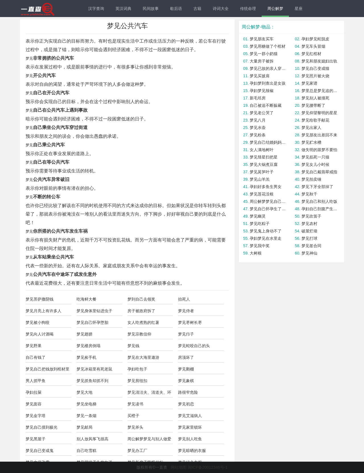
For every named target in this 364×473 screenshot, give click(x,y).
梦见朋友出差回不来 (319, 135)
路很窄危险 (188, 392)
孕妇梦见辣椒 (262, 90)
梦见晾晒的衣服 (192, 450)
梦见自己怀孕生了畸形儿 (268, 209)
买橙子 (133, 415)
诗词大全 (221, 8)
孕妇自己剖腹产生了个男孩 (319, 209)
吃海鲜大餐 (86, 299)
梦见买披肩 (260, 76)
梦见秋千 (309, 194)
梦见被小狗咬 (37, 322)
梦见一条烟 (86, 415)
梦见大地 (84, 392)
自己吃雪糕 (86, 450)
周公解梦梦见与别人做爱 (149, 439)
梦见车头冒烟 (313, 46)
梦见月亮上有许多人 (43, 311)
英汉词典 (123, 8)
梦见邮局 (84, 427)
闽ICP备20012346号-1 (208, 467)
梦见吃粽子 (260, 223)
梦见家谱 (309, 83)
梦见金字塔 (36, 415)
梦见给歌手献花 (315, 120)
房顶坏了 (186, 357)
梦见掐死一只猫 (315, 157)
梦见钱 (133, 345)
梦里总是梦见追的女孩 (319, 90)
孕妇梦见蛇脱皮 (315, 39)
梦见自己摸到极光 (41, 427)
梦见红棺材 (311, 53)
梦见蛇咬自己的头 (194, 345)
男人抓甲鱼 (36, 380)
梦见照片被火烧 (315, 76)
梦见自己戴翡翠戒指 (319, 172)
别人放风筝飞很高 (92, 439)
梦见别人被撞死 (315, 98)
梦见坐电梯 (86, 404)
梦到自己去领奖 (141, 299)
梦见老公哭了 (262, 113)
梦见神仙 (309, 253)
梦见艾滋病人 (190, 415)
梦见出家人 (311, 127)
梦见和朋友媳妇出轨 (319, 61)
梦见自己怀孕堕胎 (92, 322)
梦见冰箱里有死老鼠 (94, 369)
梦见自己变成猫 (315, 68)
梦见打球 (309, 238)
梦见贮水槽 (311, 142)
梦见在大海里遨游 (143, 357)
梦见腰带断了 (313, 105)
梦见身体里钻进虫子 (94, 311)
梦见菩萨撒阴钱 (39, 299)
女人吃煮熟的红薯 (143, 322)
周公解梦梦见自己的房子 (268, 201)
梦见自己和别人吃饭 (319, 201)
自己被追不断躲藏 (266, 105)
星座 (299, 8)
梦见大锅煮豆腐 (264, 164)
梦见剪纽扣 (137, 380)
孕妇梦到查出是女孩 (268, 83)
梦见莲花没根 (262, 194)
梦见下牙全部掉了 (317, 186)
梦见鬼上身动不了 (266, 231)
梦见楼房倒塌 (88, 345)
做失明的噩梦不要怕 (319, 149)
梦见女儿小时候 (315, 164)
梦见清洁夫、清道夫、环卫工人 (149, 393)
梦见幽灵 (258, 216)
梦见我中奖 (260, 245)
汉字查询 (96, 8)
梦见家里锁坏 (190, 427)
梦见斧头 (135, 427)
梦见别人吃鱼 (190, 439)
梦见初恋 (186, 404)
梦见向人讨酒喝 (39, 334)
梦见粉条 (258, 135)
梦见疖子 (186, 334)
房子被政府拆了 (141, 311)
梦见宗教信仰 (139, 334)
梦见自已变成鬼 (39, 450)
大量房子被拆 (262, 61)
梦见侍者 (186, 311)
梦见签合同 (311, 245)
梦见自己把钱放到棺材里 (47, 369)
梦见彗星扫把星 (264, 157)
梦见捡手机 (86, 357)
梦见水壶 (258, 127)
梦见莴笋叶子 (262, 172)
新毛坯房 (258, 98)
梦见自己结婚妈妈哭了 (268, 142)
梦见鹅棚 (186, 369)
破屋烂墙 (309, 231)
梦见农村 (309, 223)
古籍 (197, 8)
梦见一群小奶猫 (264, 53)
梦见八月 (258, 120)
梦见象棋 (186, 380)
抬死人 (184, 299)
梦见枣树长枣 (190, 322)
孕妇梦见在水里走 (266, 238)
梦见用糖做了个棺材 (268, 46)
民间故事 (151, 8)
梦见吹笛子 (311, 216)
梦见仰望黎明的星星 (319, 113)
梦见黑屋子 (36, 439)
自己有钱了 (36, 357)
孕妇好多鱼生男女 (266, 186)
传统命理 (248, 8)
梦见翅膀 (84, 334)
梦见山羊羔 (260, 179)
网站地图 (179, 467)
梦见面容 (34, 404)
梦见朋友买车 (262, 39)
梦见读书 (135, 404)
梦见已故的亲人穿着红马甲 (268, 68)
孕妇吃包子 (137, 369)
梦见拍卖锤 (311, 179)
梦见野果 (34, 345)
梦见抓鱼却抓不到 (92, 380)
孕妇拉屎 (34, 392)
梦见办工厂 (137, 450)
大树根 (256, 253)
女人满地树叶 (262, 149)
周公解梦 (275, 8)
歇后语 (176, 8)
